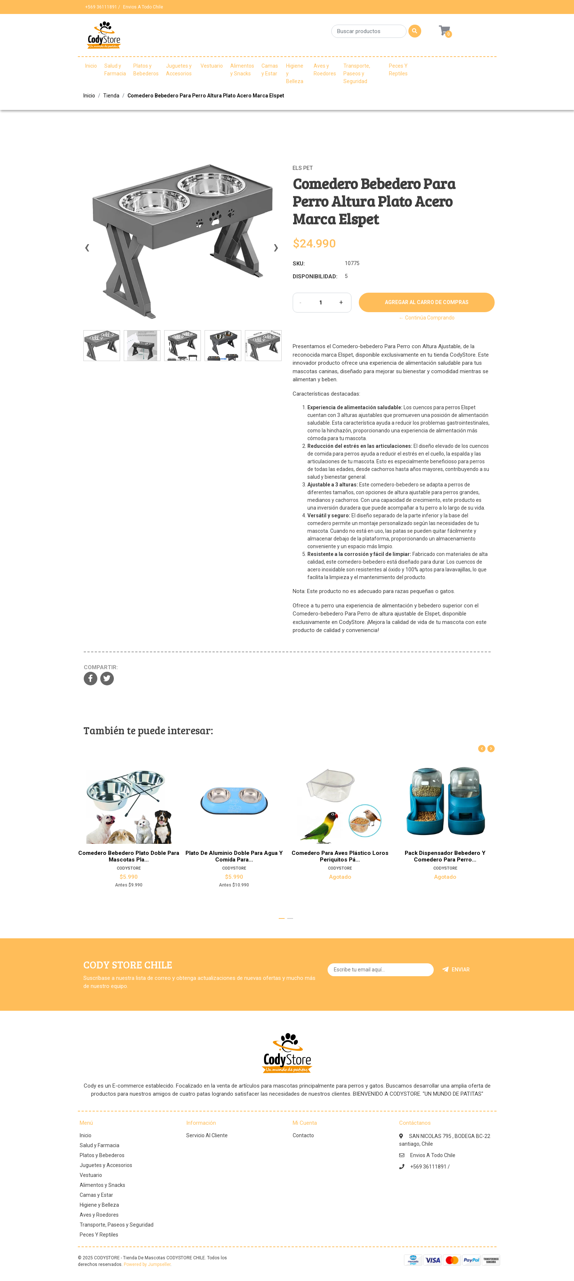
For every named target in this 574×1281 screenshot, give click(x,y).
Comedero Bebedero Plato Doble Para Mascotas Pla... (128, 856)
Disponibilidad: (315, 276)
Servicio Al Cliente (207, 1135)
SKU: (299, 263)
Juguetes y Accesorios (179, 69)
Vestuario (212, 66)
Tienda (111, 96)
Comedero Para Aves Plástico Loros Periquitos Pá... (339, 856)
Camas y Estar (269, 69)
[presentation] (87, 251)
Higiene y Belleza (294, 73)
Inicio (91, 66)
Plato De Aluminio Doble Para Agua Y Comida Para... (234, 856)
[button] (282, 918)
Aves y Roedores (325, 69)
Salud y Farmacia (115, 69)
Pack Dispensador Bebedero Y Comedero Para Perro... (445, 856)
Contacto (303, 1135)
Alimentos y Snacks (242, 69)
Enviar (456, 969)
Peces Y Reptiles (398, 69)
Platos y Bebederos (146, 69)
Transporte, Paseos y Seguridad (356, 73)
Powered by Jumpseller (147, 1264)
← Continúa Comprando (427, 318)
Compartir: (101, 667)
